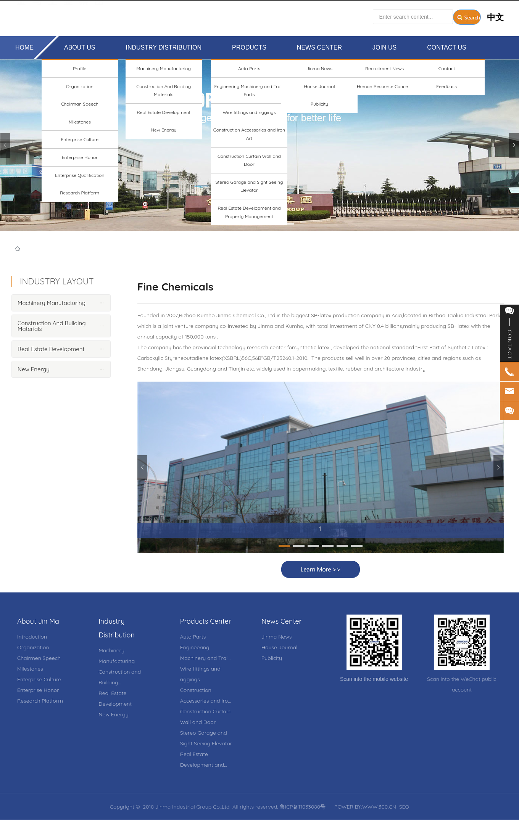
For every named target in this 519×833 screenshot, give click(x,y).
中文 (495, 14)
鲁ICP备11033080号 (303, 806)
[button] (230, 224)
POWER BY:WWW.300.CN (365, 806)
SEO (404, 806)
